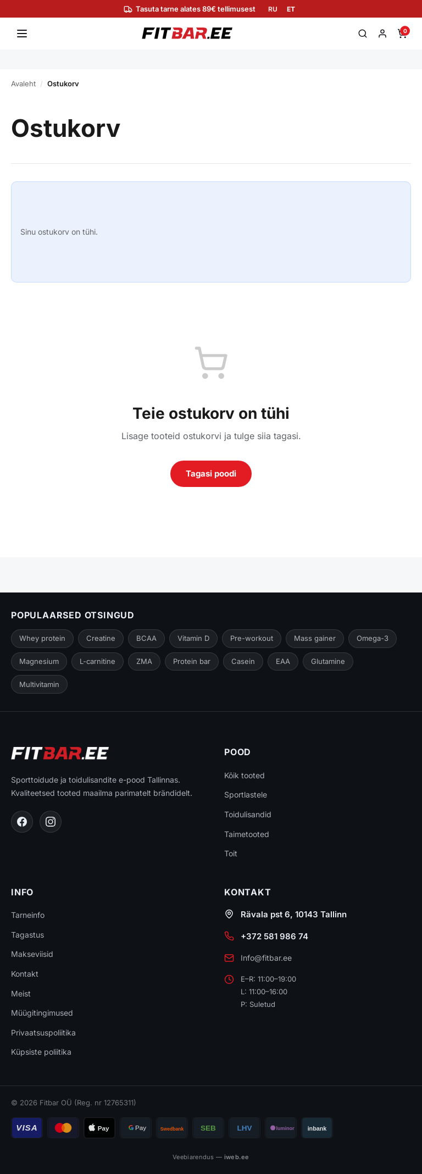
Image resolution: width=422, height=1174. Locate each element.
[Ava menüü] (22, 34)
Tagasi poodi (210, 473)
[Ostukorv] (402, 33)
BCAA (144, 638)
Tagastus (27, 934)
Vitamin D (191, 638)
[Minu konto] (382, 33)
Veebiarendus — (211, 1157)
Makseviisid (32, 954)
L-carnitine (97, 661)
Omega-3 (369, 638)
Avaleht (23, 83)
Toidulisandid (248, 814)
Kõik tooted (244, 775)
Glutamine (327, 661)
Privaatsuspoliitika (43, 1032)
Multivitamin (39, 684)
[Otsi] (362, 33)
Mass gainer (311, 638)
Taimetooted (246, 834)
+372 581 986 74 (274, 937)
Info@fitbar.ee (266, 958)
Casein (242, 661)
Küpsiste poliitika (41, 1052)
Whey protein (41, 638)
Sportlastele (246, 795)
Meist (21, 993)
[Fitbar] (187, 33)
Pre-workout (249, 638)
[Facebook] (22, 822)
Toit (230, 854)
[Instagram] (51, 822)
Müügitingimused (42, 1013)
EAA (282, 661)
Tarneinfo (28, 915)
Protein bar (191, 661)
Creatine (99, 638)
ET (291, 9)
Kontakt (24, 974)
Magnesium (38, 661)
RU (273, 9)
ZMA (145, 661)
